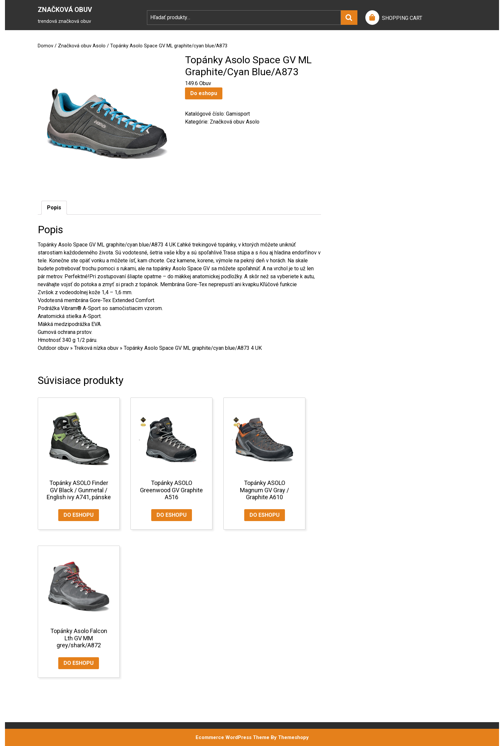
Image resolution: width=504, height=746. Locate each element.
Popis (54, 207)
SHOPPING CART (402, 18)
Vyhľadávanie (349, 17)
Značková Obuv (65, 10)
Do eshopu (203, 93)
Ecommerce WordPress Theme (232, 737)
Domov (45, 46)
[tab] (54, 208)
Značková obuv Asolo (82, 46)
